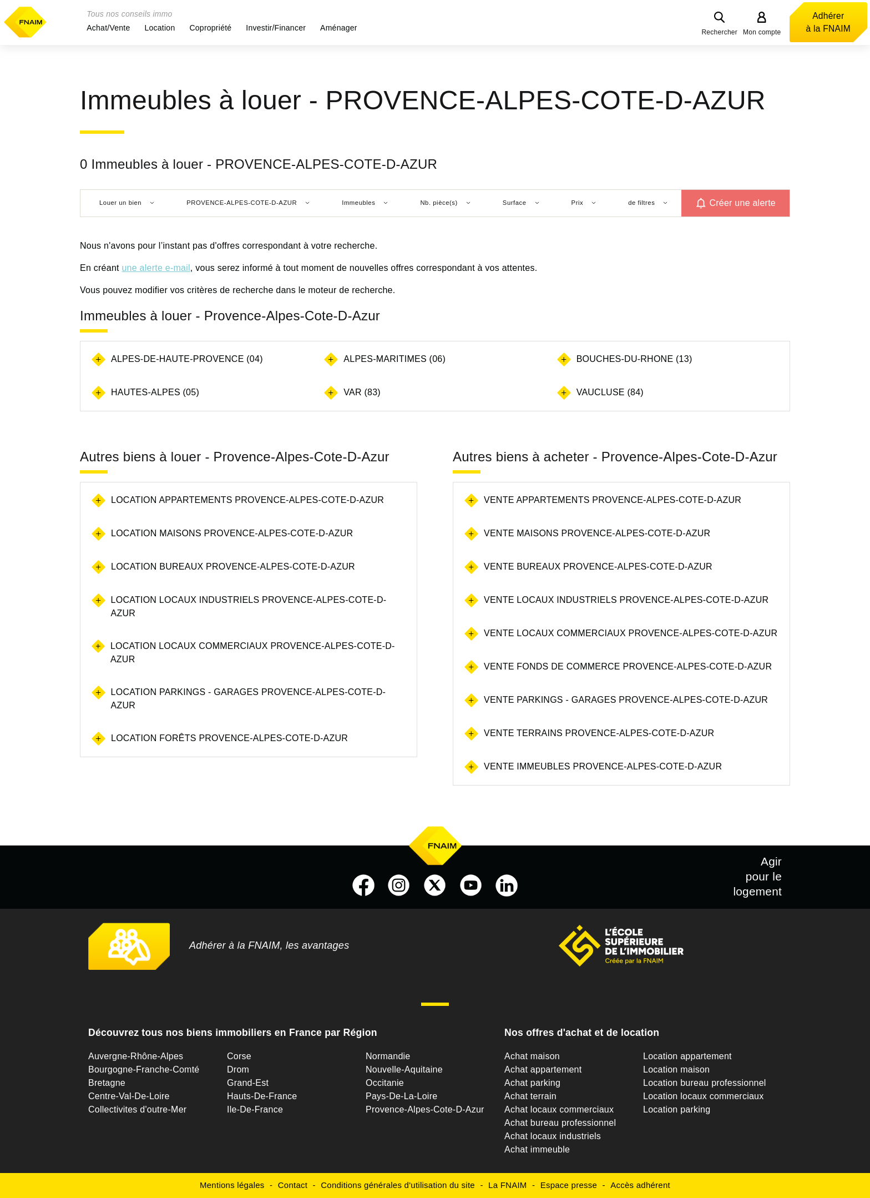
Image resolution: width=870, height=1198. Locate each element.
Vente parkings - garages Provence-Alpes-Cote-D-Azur (626, 699)
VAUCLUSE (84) (610, 392)
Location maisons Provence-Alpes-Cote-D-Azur (232, 533)
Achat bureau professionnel (560, 1122)
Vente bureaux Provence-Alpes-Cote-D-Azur (598, 566)
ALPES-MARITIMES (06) (394, 359)
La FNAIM (507, 1185)
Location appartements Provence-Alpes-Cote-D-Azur (247, 500)
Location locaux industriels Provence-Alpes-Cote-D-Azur (249, 606)
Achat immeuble (537, 1149)
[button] (108, 27)
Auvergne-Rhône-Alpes (135, 1056)
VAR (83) (362, 392)
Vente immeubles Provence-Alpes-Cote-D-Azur (603, 766)
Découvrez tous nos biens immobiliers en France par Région (232, 1032)
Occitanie (385, 1083)
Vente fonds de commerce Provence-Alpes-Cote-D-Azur (628, 666)
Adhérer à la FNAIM (828, 22)
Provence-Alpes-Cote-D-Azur (425, 1109)
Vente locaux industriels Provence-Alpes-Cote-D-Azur (626, 600)
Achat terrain (530, 1096)
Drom (238, 1069)
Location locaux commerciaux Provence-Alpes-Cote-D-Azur (252, 652)
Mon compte (762, 32)
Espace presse (568, 1185)
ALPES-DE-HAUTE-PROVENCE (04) (187, 359)
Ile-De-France (255, 1109)
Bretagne (106, 1083)
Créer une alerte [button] (742, 203)
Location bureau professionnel (704, 1083)
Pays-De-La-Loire (401, 1096)
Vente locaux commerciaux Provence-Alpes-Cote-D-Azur (630, 633)
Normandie (388, 1056)
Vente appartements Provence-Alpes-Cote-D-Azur (612, 500)
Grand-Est (248, 1083)
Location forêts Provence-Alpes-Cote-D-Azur (229, 738)
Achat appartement (542, 1069)
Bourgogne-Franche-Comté (144, 1069)
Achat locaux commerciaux (559, 1109)
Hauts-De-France (262, 1096)
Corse (239, 1056)
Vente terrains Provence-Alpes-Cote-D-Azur (599, 733)
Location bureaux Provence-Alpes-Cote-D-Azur (233, 566)
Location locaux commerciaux (703, 1096)
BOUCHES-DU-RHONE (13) (634, 359)
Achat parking (532, 1083)
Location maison (676, 1069)
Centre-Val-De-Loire (129, 1096)
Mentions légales (232, 1185)
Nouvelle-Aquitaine (404, 1069)
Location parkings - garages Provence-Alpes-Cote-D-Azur (248, 698)
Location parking (676, 1109)
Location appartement (687, 1056)
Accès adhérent (640, 1185)
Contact (292, 1185)
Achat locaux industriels (552, 1136)
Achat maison (532, 1056)
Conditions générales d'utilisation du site (398, 1185)
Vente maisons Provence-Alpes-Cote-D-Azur (597, 533)
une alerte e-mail (156, 268)
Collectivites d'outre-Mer (137, 1109)
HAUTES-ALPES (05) (155, 392)
